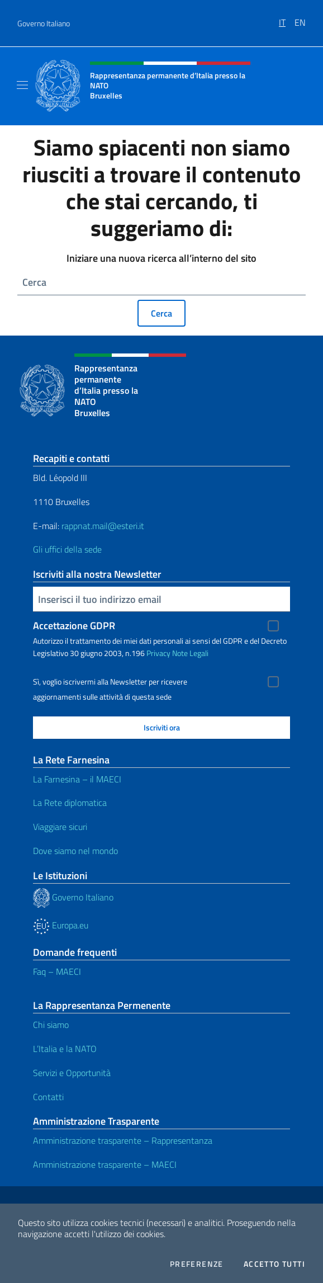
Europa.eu (60, 925)
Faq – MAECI (57, 971)
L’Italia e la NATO (65, 1048)
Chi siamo (51, 1024)
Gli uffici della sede (67, 549)
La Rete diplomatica (70, 802)
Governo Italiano (43, 23)
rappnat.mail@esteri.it (102, 525)
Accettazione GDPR (74, 625)
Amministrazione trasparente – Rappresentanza (122, 1140)
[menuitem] (286, 18)
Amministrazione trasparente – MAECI (105, 1164)
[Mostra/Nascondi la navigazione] (22, 85)
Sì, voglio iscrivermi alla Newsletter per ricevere (110, 682)
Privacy (158, 653)
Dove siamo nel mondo (75, 850)
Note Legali (190, 653)
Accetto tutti (274, 1264)
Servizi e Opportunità (72, 1072)
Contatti (48, 1096)
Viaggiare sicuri (60, 826)
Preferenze (197, 1264)
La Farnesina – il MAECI (77, 779)
